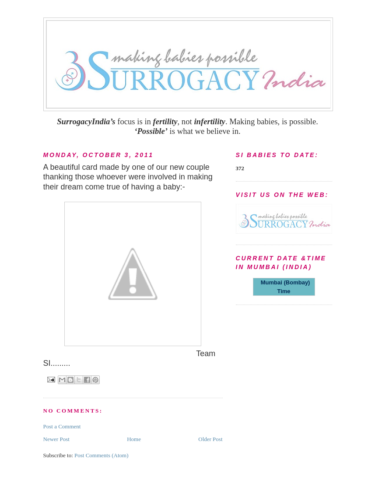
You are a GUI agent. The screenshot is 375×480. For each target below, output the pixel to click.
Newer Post (56, 439)
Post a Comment (62, 426)
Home (134, 439)
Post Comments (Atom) (101, 455)
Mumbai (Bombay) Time (284, 286)
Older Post (210, 439)
